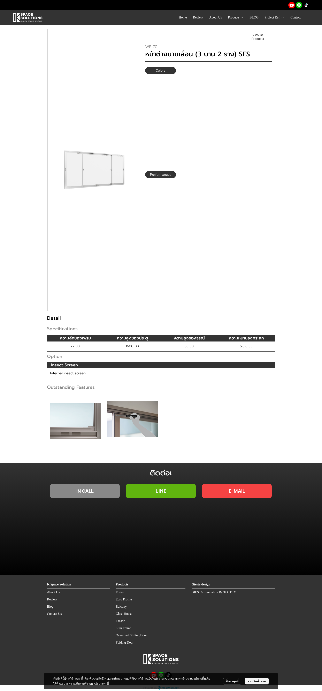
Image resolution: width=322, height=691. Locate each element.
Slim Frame (123, 628)
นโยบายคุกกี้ (101, 683)
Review (52, 599)
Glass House (124, 613)
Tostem (120, 592)
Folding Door (125, 642)
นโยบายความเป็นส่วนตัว (73, 683)
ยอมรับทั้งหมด (257, 681)
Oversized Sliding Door (131, 635)
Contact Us (54, 613)
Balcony (121, 606)
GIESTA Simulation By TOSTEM (214, 592)
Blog (50, 606)
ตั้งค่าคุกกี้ (232, 681)
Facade (120, 621)
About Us (53, 592)
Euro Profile (124, 599)
